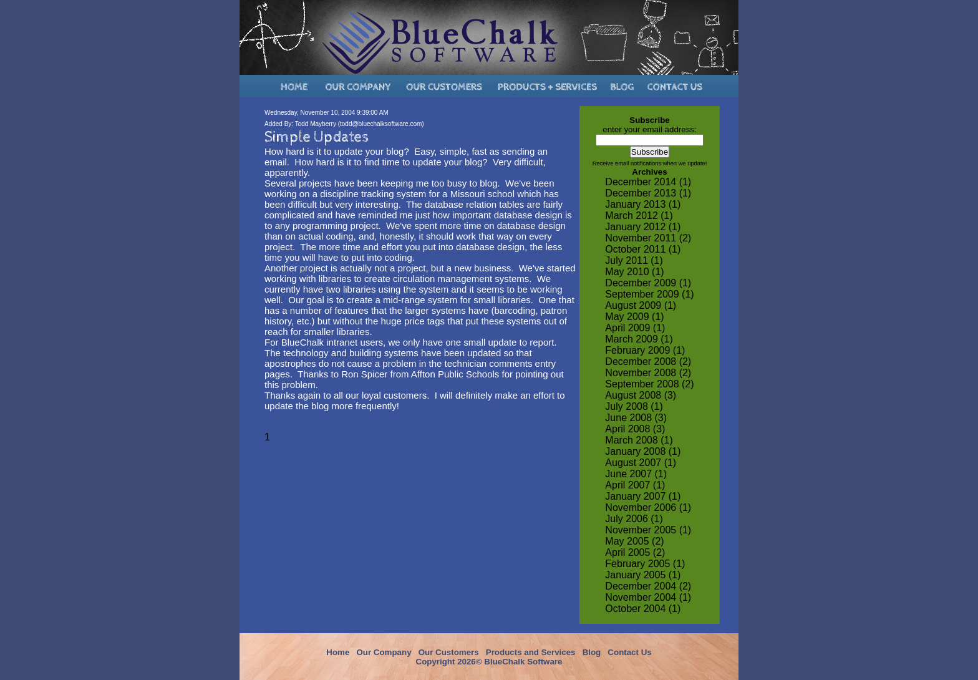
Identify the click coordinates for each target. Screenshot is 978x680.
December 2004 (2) (648, 586)
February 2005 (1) (645, 563)
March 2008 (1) (639, 440)
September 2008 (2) (649, 384)
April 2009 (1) (635, 328)
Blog (592, 652)
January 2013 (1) (642, 204)
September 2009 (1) (649, 294)
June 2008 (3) (636, 417)
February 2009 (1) (645, 350)
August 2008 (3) (640, 395)
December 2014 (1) (648, 182)
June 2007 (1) (636, 474)
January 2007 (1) (642, 496)
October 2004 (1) (642, 608)
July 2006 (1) (634, 518)
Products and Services (531, 652)
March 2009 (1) (639, 339)
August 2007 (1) (640, 462)
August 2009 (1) (640, 305)
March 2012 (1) (639, 215)
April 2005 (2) (635, 552)
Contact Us (629, 652)
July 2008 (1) (634, 406)
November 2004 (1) (648, 597)
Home (337, 652)
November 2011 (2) (648, 238)
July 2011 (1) (634, 260)
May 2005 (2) (634, 541)
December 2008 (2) (648, 361)
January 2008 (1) (642, 451)
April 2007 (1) (635, 485)
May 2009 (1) (634, 316)
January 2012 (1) (642, 226)
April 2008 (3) (635, 429)
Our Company (383, 652)
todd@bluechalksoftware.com (381, 123)
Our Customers (449, 652)
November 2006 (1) (648, 507)
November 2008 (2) (648, 372)
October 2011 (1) (642, 249)
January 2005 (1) (642, 575)
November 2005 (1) (648, 530)
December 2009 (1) (648, 283)
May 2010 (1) (634, 271)
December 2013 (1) (648, 193)
